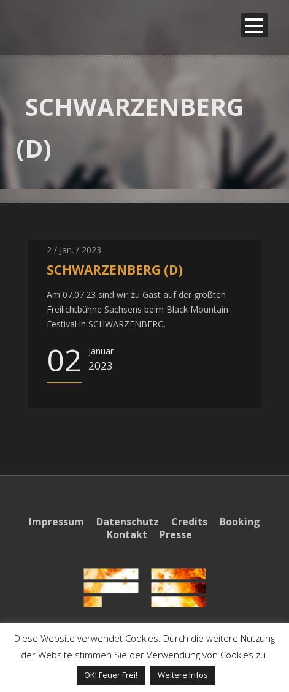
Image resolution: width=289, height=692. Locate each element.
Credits (189, 521)
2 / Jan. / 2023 (74, 250)
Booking (240, 521)
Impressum (56, 521)
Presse (176, 534)
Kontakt (127, 534)
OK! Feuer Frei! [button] (110, 674)
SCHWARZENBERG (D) (115, 269)
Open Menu (254, 25)
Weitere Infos (183, 674)
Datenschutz (127, 521)
